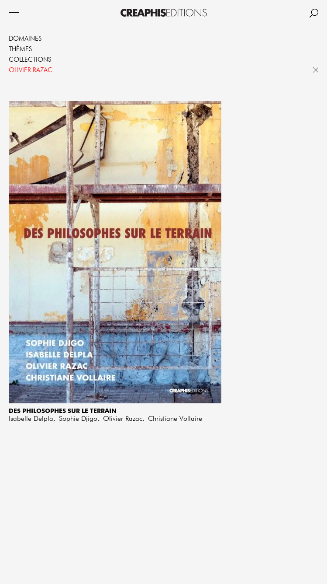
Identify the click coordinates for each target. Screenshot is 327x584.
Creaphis (163, 13)
